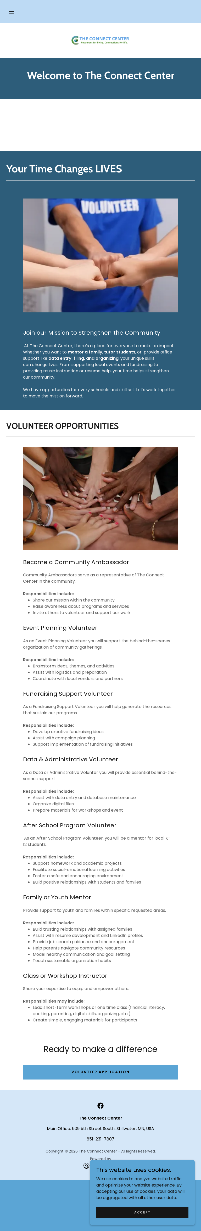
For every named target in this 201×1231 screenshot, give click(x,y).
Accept (142, 1219)
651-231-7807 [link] (100, 1139)
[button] (11, 11)
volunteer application (100, 1072)
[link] (100, 39)
